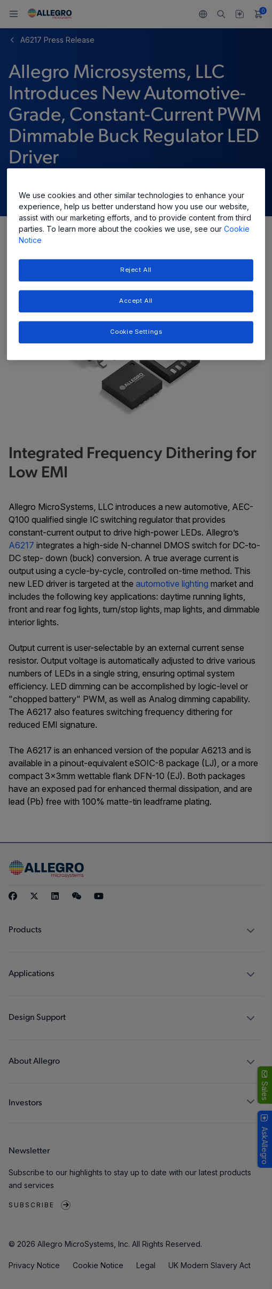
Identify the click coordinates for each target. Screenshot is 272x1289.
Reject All (136, 269)
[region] (136, 264)
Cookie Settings (136, 331)
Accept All (136, 300)
